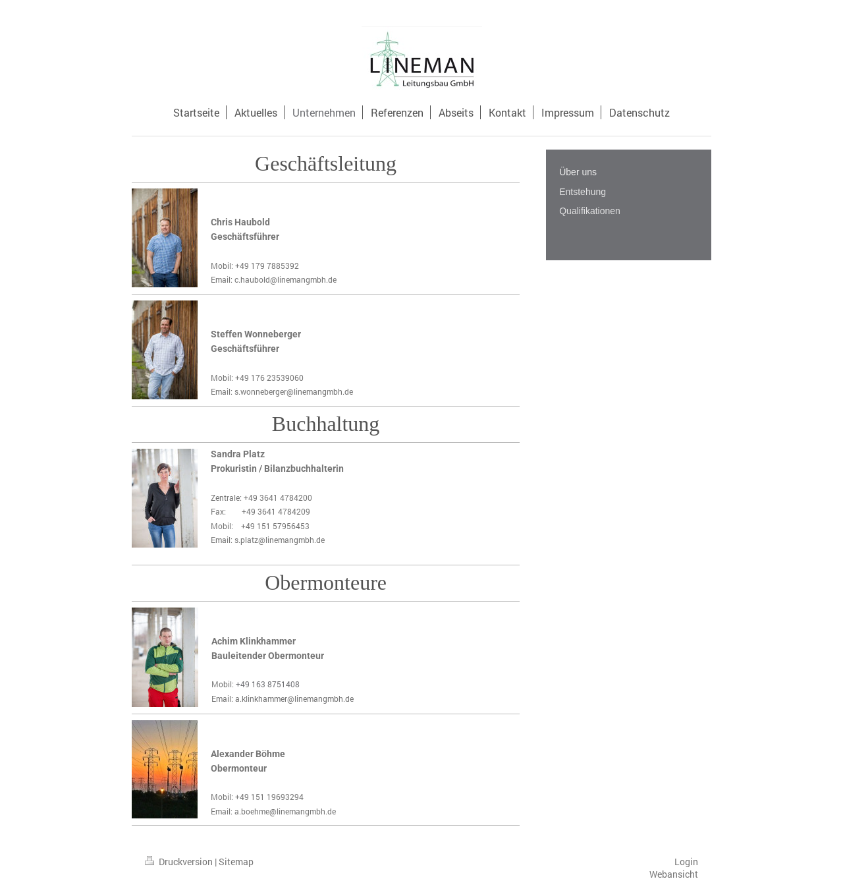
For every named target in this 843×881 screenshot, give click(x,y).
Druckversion (180, 861)
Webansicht (673, 874)
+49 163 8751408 (268, 684)
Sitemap (236, 861)
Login (686, 861)
